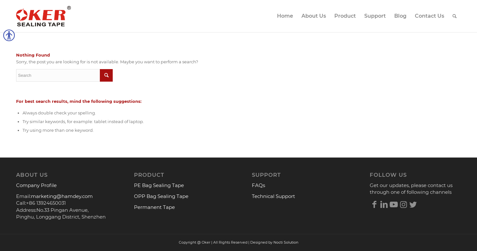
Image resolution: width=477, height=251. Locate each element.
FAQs (258, 185)
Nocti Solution (285, 242)
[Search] (454, 16)
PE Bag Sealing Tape (159, 185)
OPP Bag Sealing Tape (161, 196)
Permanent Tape (154, 207)
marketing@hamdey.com (62, 196)
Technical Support (273, 196)
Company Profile (36, 185)
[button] (3, 37)
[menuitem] (285, 16)
